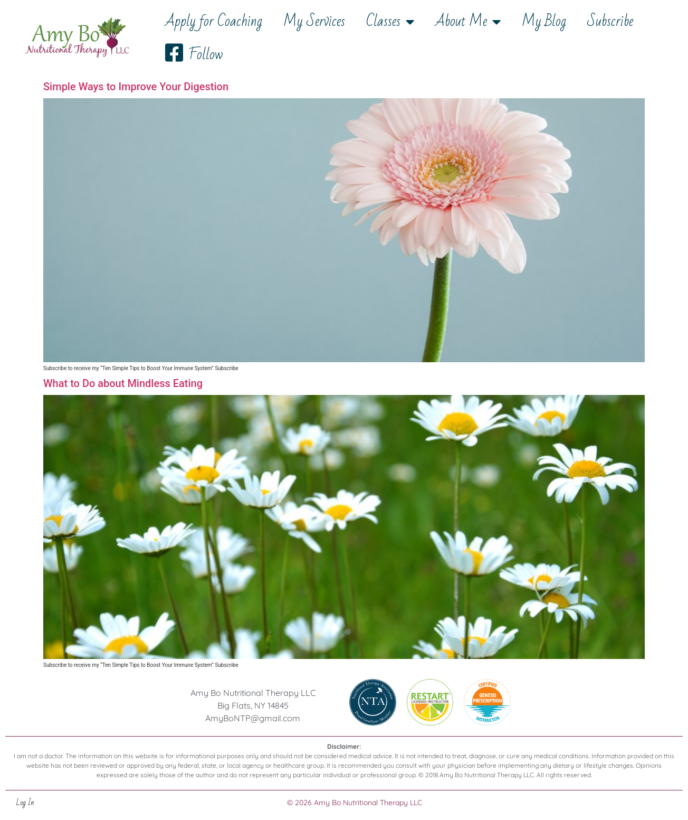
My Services (314, 21)
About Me (468, 21)
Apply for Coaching (213, 21)
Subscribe (610, 21)
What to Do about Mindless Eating (123, 383)
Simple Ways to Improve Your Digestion (135, 86)
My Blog (544, 21)
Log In (25, 802)
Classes (390, 21)
